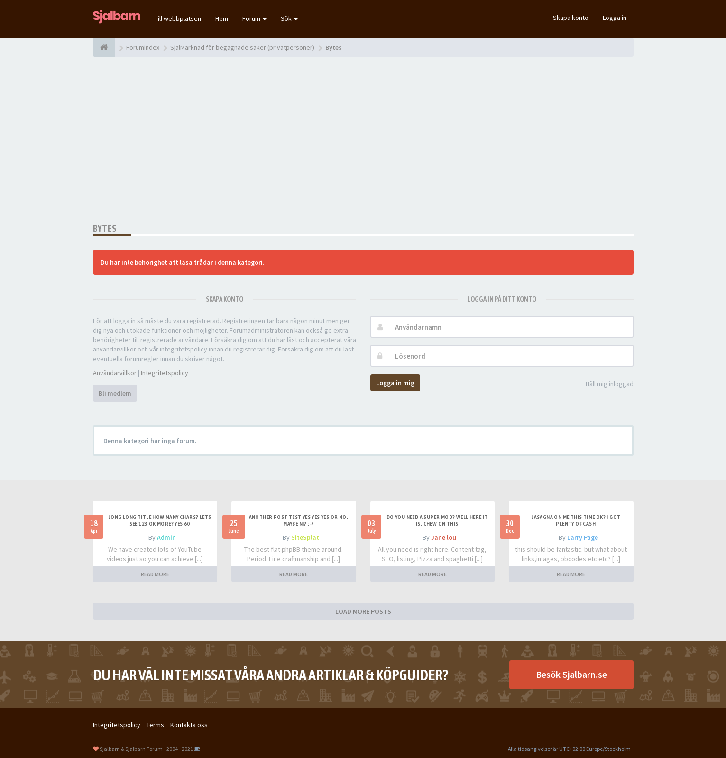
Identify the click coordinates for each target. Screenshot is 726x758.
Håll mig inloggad (604, 384)
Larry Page (582, 537)
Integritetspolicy (164, 373)
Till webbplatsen (178, 18)
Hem (221, 18)
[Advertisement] (363, 140)
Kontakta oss (189, 725)
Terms (155, 725)
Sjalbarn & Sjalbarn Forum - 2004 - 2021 (146, 748)
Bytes (105, 228)
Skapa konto (570, 17)
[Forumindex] (104, 47)
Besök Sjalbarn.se (571, 674)
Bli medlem (115, 393)
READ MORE (155, 574)
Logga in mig (395, 383)
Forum (254, 18)
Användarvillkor (115, 373)
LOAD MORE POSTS (363, 611)
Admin (166, 537)
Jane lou (443, 537)
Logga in (614, 17)
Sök (289, 18)
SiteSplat (305, 537)
